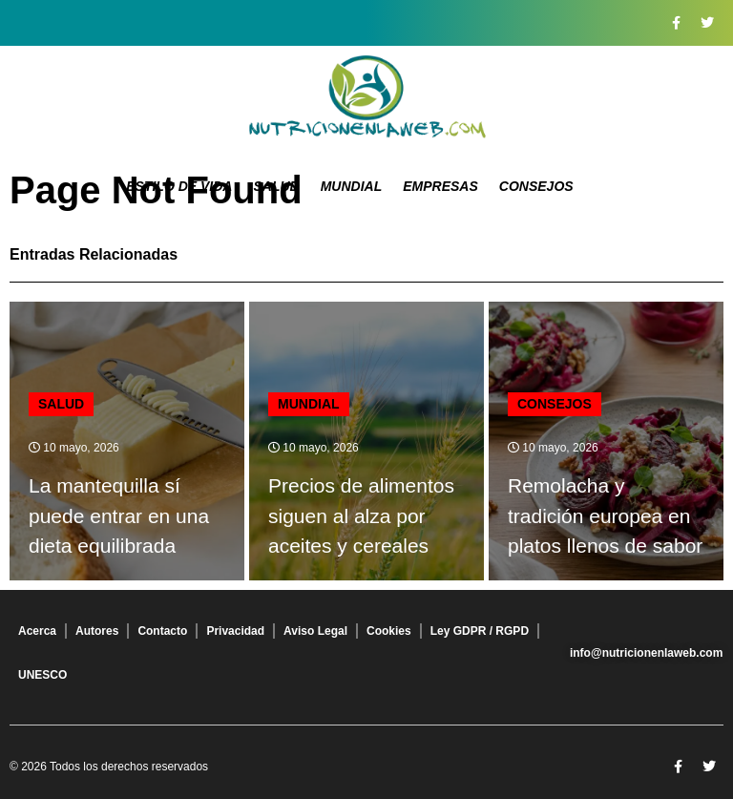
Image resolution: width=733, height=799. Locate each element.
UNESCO (42, 675)
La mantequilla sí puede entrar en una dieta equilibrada (119, 515)
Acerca (37, 631)
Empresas (440, 186)
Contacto (162, 631)
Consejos (536, 186)
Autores (96, 631)
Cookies (388, 631)
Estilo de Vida (179, 186)
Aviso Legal (315, 631)
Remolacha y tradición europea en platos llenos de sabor (605, 515)
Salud (276, 186)
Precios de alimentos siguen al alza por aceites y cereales (361, 515)
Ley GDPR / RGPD (479, 631)
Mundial (352, 186)
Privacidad (235, 631)
